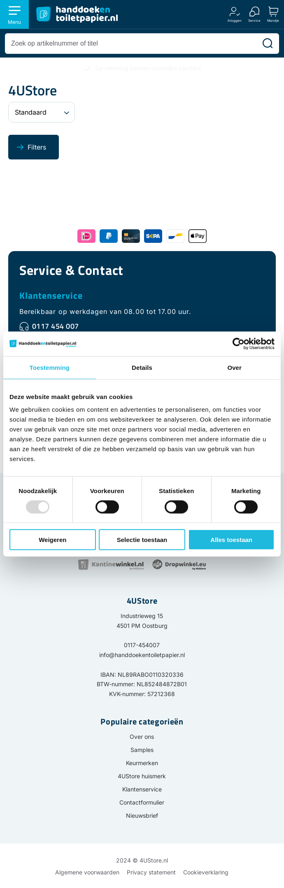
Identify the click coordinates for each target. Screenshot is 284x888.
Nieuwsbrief (142, 815)
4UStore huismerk (142, 776)
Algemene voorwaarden (87, 872)
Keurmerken (142, 762)
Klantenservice (51, 295)
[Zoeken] (267, 43)
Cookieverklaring (205, 872)
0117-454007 (142, 644)
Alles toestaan (231, 539)
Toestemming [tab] (50, 367)
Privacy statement (151, 872)
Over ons (142, 736)
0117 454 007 (55, 326)
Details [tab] (142, 367)
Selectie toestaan (142, 539)
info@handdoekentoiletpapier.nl (142, 654)
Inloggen (235, 20)
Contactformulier (141, 802)
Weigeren (52, 539)
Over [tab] (234, 367)
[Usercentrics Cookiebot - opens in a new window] (239, 343)
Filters (37, 147)
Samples (142, 749)
